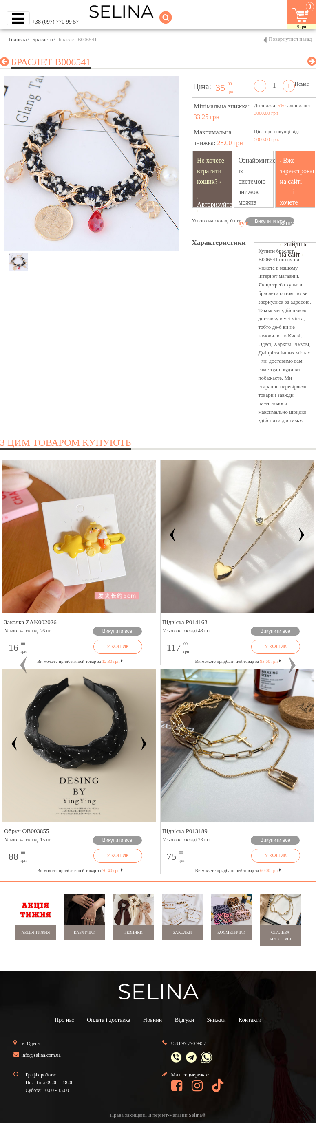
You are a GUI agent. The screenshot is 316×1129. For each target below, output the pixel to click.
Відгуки (184, 1020)
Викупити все (270, 221)
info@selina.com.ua (41, 1055)
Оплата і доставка (108, 1020)
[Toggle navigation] (18, 18)
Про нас (64, 1020)
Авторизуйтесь (218, 204)
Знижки (216, 1020)
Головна (18, 39)
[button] (23, 665)
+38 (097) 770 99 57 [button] (55, 22)
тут (243, 223)
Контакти (250, 1020)
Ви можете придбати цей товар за (80, 661)
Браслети (42, 39)
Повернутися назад (290, 39)
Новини (152, 1020)
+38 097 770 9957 (188, 1043)
